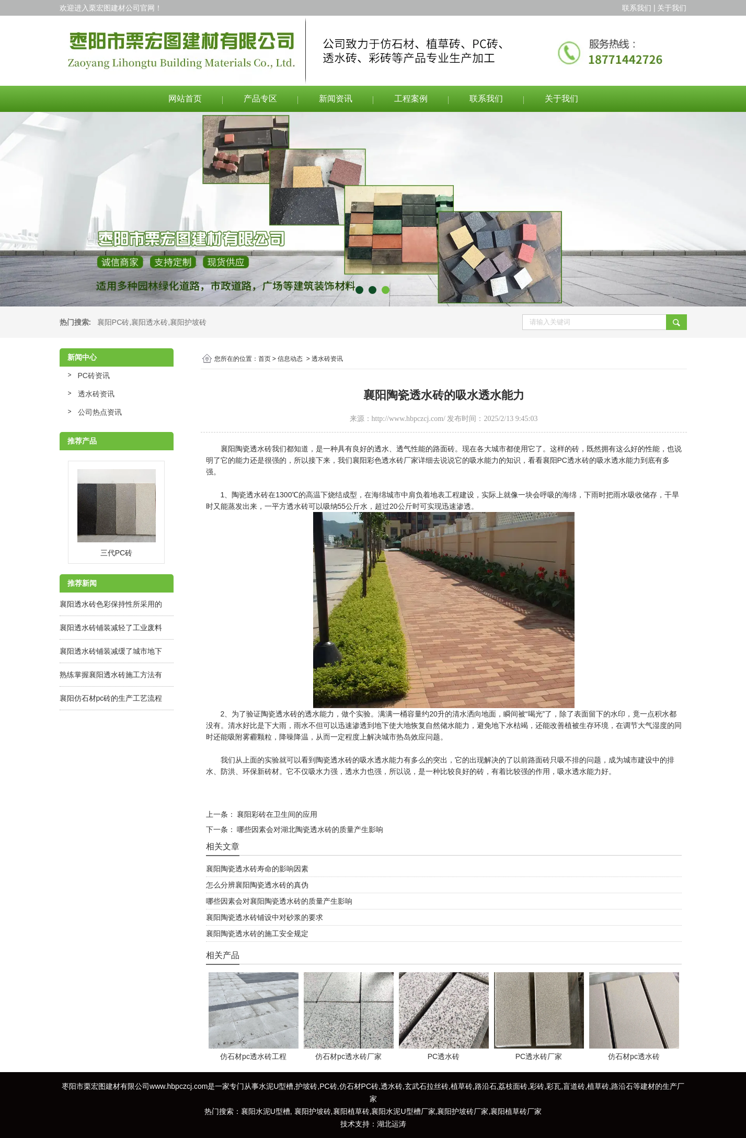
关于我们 (561, 98)
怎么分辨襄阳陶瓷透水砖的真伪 (257, 885)
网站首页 (185, 98)
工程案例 (411, 98)
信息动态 (290, 358)
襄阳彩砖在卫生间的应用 (276, 814)
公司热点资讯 (100, 412)
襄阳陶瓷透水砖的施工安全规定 (257, 933)
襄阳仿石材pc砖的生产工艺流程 (111, 698)
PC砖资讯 (94, 375)
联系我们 (486, 98)
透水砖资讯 (96, 394)
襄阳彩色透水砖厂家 (385, 460)
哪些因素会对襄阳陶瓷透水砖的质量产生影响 (279, 901)
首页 (264, 358)
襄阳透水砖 (149, 322)
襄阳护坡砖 (188, 322)
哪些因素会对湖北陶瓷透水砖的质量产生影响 (309, 829)
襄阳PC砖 (113, 322)
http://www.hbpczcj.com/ (408, 419)
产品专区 (260, 98)
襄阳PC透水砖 (566, 460)
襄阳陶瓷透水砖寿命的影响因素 (257, 868)
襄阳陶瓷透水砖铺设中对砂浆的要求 (264, 917)
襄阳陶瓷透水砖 (246, 449)
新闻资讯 (335, 98)
